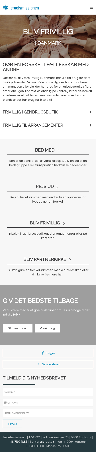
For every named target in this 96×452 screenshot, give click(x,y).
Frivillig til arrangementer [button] (33, 125)
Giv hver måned (17, 328)
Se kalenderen (48, 364)
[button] (91, 7)
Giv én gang (47, 328)
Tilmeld (12, 423)
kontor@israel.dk (42, 442)
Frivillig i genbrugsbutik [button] (30, 112)
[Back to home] (21, 7)
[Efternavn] (48, 402)
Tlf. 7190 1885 (18, 442)
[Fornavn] (48, 392)
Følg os (48, 353)
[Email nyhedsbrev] (48, 413)
